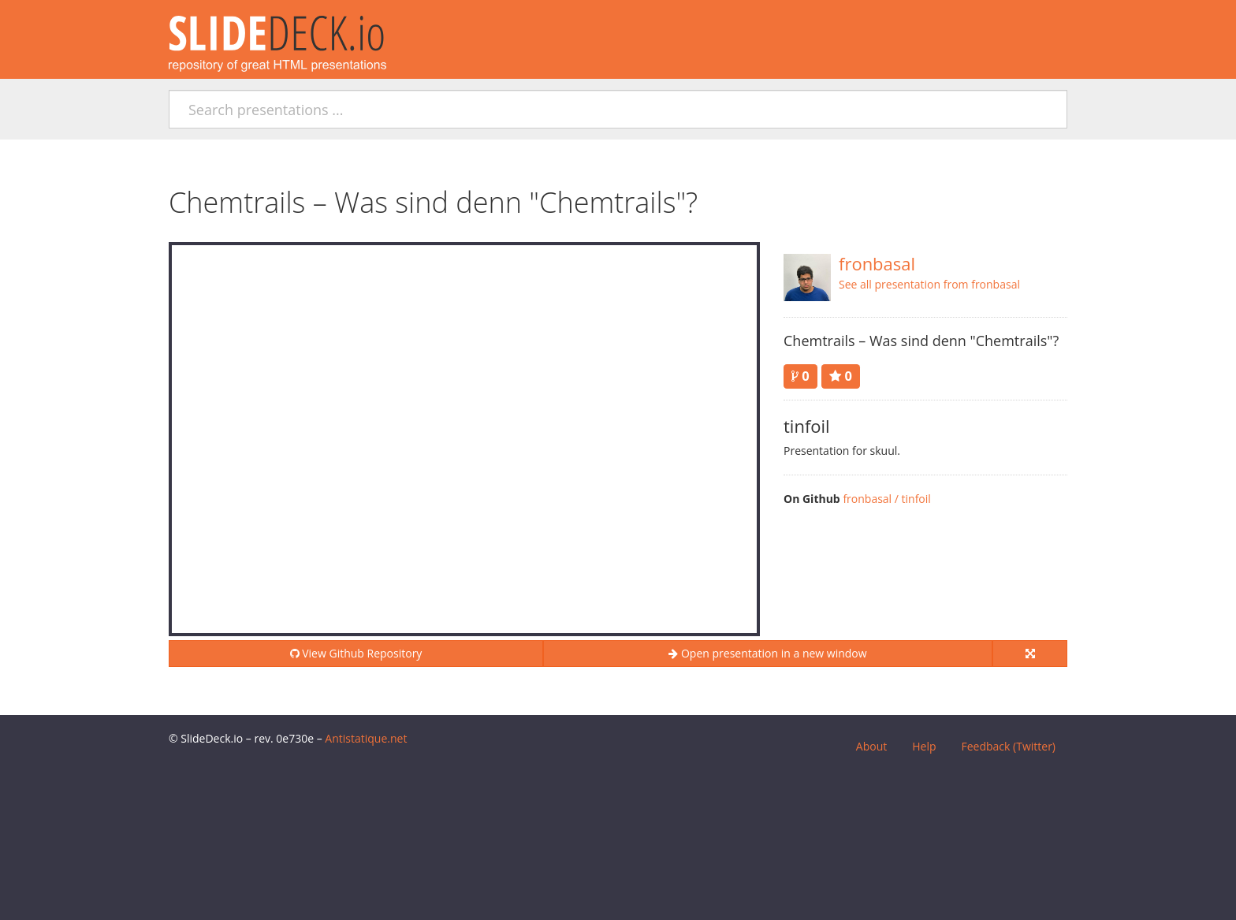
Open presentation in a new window (767, 653)
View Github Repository (356, 653)
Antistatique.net (366, 738)
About (871, 746)
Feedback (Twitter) (1008, 746)
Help (924, 746)
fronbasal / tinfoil (887, 498)
